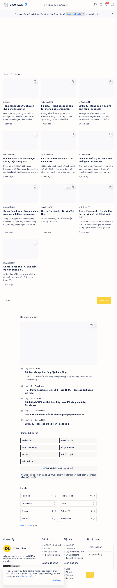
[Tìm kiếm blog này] (66, 5)
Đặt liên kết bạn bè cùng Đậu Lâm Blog (46, 372)
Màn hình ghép (67, 454)
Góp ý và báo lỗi (74, 14)
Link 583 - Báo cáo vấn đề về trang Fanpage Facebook (54, 414)
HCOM (25, 454)
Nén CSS (70, 545)
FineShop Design (52, 555)
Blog (68, 569)
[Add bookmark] (35, 81)
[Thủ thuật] (39, 519)
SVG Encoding (72, 555)
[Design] (39, 511)
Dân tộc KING (67, 440)
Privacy (69, 578)
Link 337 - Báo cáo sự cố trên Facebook (47, 423)
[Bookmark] (112, 4)
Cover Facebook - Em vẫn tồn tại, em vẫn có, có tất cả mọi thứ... (95, 214)
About (69, 572)
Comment (71, 548)
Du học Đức (27, 440)
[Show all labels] (28, 525)
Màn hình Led (28, 461)
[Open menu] (5, 5)
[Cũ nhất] (104, 300)
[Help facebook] (78, 496)
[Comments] (106, 4)
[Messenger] (78, 519)
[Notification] (101, 4)
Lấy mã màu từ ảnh (75, 551)
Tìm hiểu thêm (27, 576)
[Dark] (95, 4)
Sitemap (70, 575)
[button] (67, 186)
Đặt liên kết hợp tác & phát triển (58, 468)
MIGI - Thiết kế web (53, 545)
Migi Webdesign (29, 447)
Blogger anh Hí (67, 447)
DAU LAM (17, 4)
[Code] (7, 102)
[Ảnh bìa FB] (10, 207)
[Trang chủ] (7, 74)
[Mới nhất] (7, 300)
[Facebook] (9, 154)
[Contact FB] (48, 102)
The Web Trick (50, 551)
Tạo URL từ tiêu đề (74, 558)
